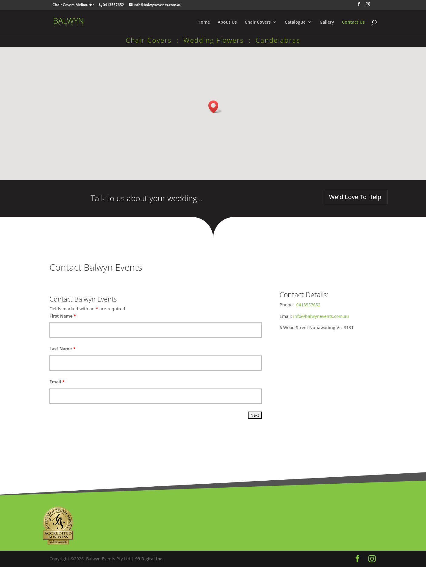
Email (57, 382)
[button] (215, 106)
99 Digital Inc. (149, 559)
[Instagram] (368, 6)
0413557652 (308, 305)
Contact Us (353, 22)
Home (203, 22)
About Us (227, 22)
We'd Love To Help (355, 197)
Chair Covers (258, 22)
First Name (62, 316)
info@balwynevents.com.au (321, 316)
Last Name (62, 349)
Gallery (327, 22)
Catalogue (295, 22)
